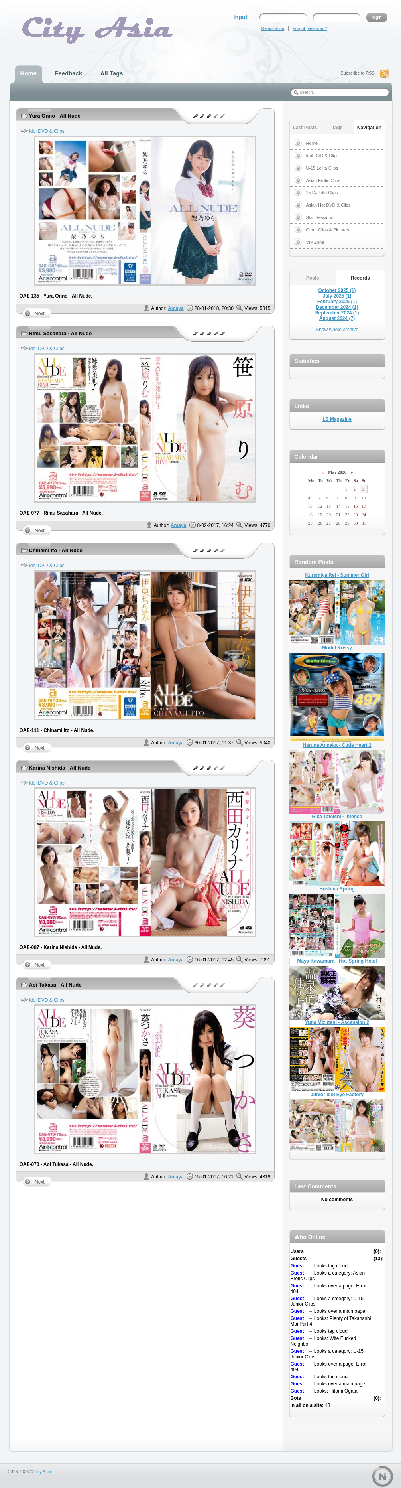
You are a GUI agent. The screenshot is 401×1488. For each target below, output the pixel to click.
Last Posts (305, 127)
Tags (337, 127)
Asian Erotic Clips (323, 180)
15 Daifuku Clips (322, 192)
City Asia (42, 1471)
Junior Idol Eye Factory (337, 1094)
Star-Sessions (319, 217)
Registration (273, 28)
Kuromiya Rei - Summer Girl (337, 575)
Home (312, 143)
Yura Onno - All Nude (55, 116)
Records (360, 278)
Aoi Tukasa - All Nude (55, 985)
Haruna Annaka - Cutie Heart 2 (337, 745)
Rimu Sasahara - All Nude (60, 333)
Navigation (369, 127)
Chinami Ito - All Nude (56, 550)
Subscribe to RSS (358, 73)
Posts (312, 278)
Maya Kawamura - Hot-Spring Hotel (337, 961)
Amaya (175, 308)
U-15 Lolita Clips (322, 168)
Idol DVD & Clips (47, 131)
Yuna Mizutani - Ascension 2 (337, 1022)
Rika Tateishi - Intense (337, 816)
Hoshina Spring (337, 889)
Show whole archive (337, 329)
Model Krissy (337, 648)
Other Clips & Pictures (327, 229)
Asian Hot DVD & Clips (328, 205)
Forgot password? (310, 28)
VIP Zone (315, 242)
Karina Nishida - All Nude (60, 768)
